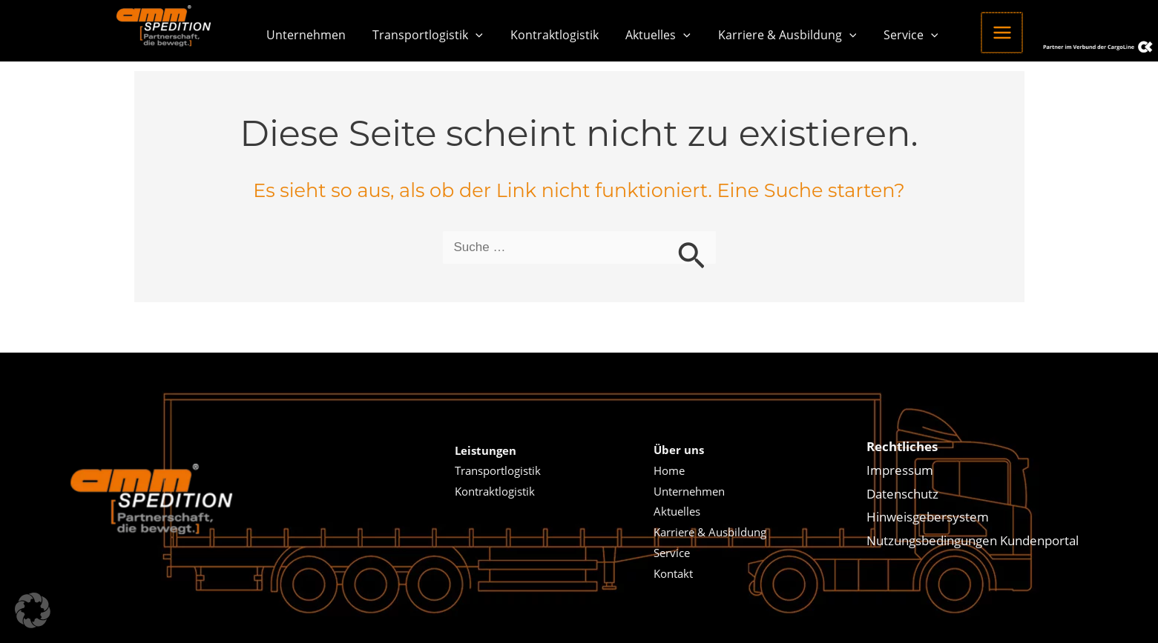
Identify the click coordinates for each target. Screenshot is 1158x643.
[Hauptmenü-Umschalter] (981, 33)
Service (891, 35)
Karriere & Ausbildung (772, 35)
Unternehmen (304, 35)
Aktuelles (646, 35)
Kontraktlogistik (545, 35)
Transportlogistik (423, 35)
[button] (471, 35)
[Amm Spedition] (167, 25)
